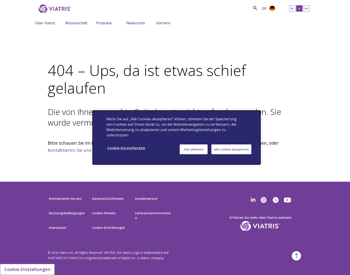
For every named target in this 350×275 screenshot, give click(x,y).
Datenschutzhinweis (108, 198)
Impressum (57, 227)
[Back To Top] (296, 256)
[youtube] (288, 200)
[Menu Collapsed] (62, 22)
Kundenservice (146, 198)
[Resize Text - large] (306, 8)
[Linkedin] (253, 200)
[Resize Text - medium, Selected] (299, 8)
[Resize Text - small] (292, 8)
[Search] (80, 8)
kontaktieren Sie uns (70, 150)
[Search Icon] (255, 8)
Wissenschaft (76, 23)
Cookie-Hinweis (104, 213)
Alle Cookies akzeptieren (231, 149)
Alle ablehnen (194, 149)
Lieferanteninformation (153, 215)
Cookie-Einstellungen (108, 227)
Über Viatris (45, 23)
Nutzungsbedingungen (67, 213)
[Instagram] (263, 200)
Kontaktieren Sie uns (65, 198)
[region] (176, 137)
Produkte (104, 23)
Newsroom (135, 23)
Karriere (163, 23)
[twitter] (275, 200)
